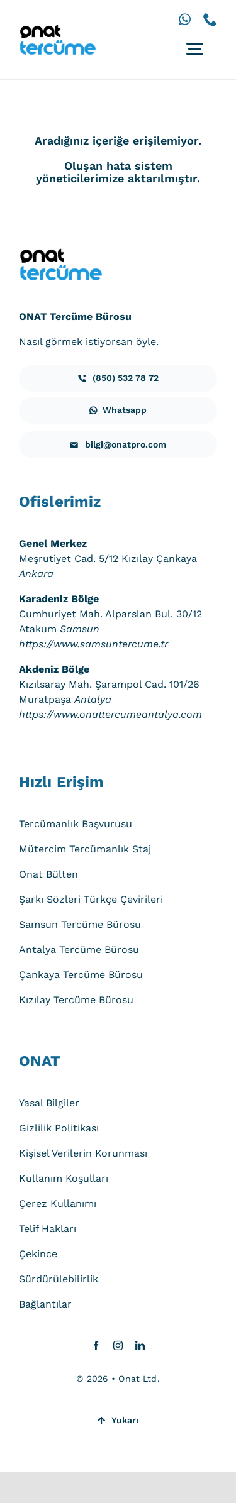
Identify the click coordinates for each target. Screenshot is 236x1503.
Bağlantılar (45, 1304)
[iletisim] (118, 378)
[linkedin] (140, 1345)
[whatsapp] (185, 19)
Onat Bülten (48, 874)
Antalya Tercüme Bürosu (79, 949)
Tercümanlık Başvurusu (75, 824)
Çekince (38, 1254)
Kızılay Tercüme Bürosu (76, 1000)
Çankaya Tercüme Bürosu (81, 975)
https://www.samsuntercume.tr (93, 644)
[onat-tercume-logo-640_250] (57, 29)
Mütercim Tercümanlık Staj (85, 849)
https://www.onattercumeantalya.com (110, 714)
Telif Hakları (47, 1229)
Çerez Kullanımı (57, 1203)
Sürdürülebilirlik (58, 1279)
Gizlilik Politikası (59, 1128)
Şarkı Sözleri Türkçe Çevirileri (91, 899)
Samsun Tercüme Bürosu (80, 924)
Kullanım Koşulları (63, 1178)
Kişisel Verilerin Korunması (83, 1153)
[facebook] (96, 1345)
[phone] (210, 19)
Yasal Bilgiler (49, 1103)
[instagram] (118, 1345)
